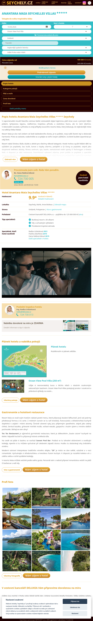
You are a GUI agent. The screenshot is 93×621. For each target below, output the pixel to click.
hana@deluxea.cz (21, 176)
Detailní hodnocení (45, 199)
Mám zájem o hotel (33, 159)
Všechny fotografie (12, 582)
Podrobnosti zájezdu (46, 72)
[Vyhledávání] (89, 3)
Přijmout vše (75, 601)
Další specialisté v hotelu (38, 238)
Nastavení (75, 613)
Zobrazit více (10, 159)
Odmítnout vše (75, 607)
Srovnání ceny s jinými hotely (46, 77)
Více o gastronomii (54, 209)
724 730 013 (26, 314)
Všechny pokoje (10, 402)
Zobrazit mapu (60, 204)
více (80, 214)
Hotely (38, 3)
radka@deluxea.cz (23, 312)
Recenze (63, 3)
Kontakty (78, 3)
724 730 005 (26, 179)
